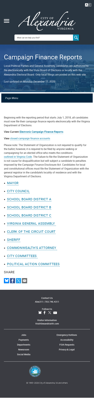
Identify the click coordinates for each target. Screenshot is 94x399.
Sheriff (13, 241)
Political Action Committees (33, 265)
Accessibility (66, 341)
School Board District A (29, 200)
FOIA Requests (66, 345)
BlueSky (40, 314)
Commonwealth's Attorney (32, 249)
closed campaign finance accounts (30, 139)
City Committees (22, 257)
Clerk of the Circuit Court (31, 233)
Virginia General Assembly (31, 225)
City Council (18, 192)
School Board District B (29, 208)
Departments (23, 345)
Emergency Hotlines (67, 336)
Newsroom (23, 350)
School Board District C (29, 216)
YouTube (55, 314)
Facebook (44, 314)
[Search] (76, 39)
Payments (24, 341)
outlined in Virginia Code (18, 158)
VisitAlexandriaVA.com (47, 324)
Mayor (13, 184)
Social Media (23, 355)
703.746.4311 (52, 303)
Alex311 (39, 303)
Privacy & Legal (67, 350)
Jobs (23, 336)
